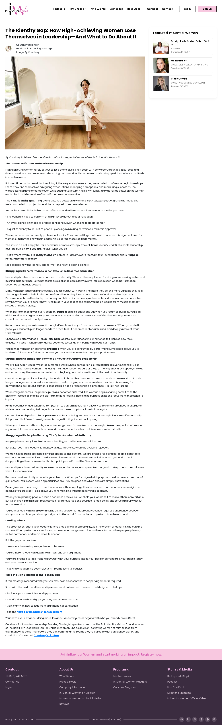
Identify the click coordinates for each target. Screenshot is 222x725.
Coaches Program (124, 687)
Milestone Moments (179, 693)
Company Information (72, 687)
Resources (134, 9)
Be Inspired (116, 9)
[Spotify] (207, 719)
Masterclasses (122, 676)
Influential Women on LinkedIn (77, 693)
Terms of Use (27, 719)
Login (187, 9)
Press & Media (67, 681)
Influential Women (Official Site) (106, 719)
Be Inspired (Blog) (178, 676)
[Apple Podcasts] (214, 719)
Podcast (172, 681)
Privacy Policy (11, 719)
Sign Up (207, 9)
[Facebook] (201, 719)
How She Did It (77, 9)
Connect (152, 9)
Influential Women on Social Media (80, 698)
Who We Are (98, 9)
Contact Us (12, 681)
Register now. (151, 654)
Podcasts (59, 9)
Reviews (64, 704)
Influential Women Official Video (186, 698)
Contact (167, 9)
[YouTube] (181, 719)
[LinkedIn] (188, 719)
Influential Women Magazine (130, 681)
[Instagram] (194, 719)
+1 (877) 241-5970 (16, 676)
